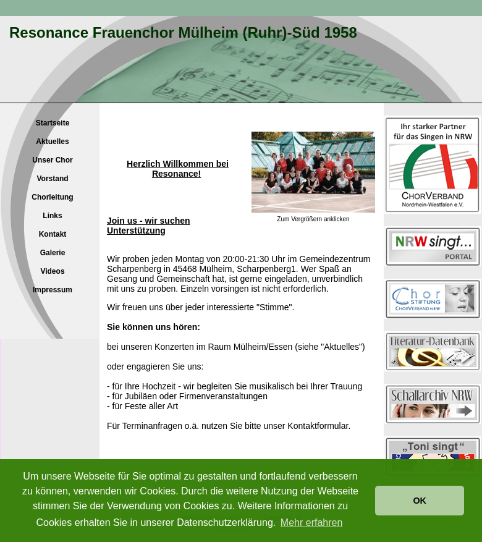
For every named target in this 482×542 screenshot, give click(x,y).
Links (52, 215)
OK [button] (419, 501)
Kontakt (53, 234)
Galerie (53, 252)
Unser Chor (52, 160)
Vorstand (52, 178)
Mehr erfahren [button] (312, 522)
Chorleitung (52, 197)
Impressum (52, 290)
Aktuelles (52, 141)
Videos (52, 271)
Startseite (53, 123)
